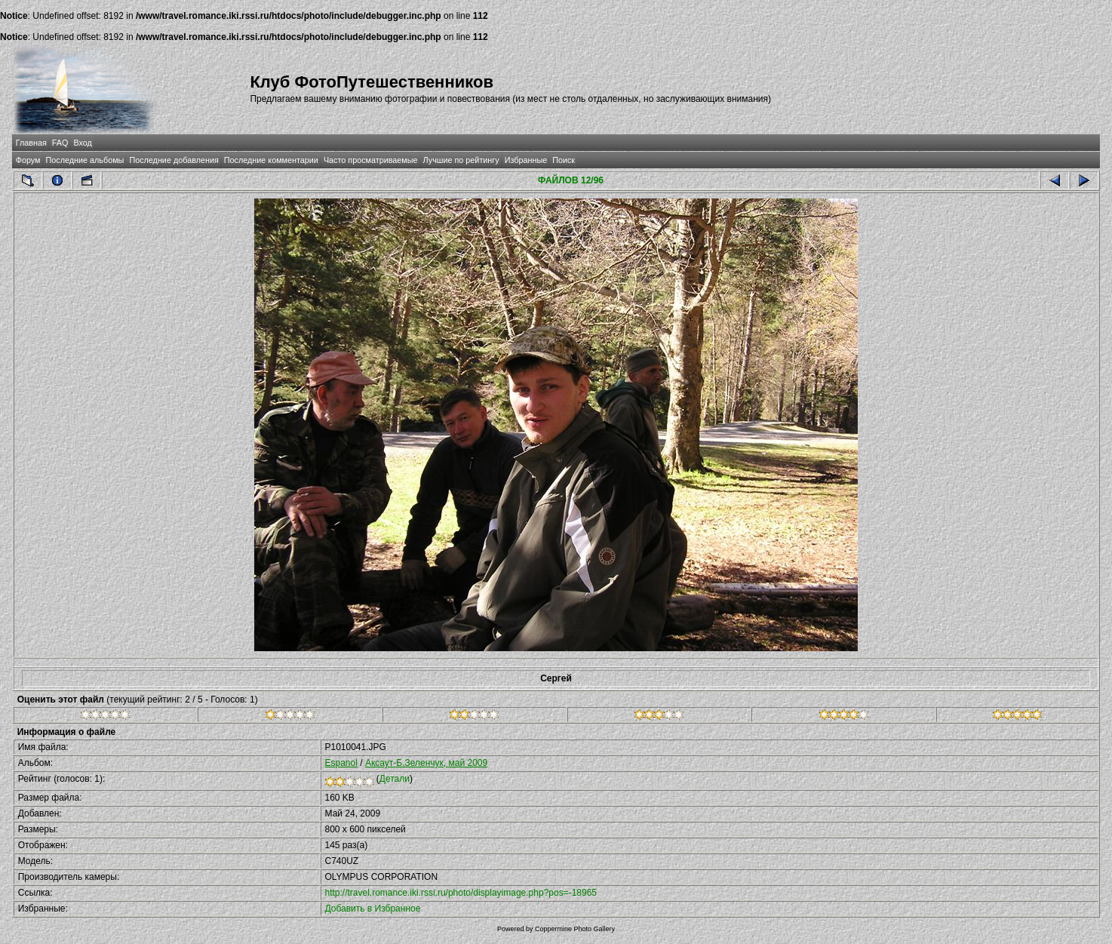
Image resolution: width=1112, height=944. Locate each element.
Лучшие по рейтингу (461, 160)
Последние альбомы (85, 160)
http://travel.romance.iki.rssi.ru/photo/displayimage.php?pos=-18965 (461, 892)
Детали (394, 778)
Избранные (526, 160)
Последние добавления (173, 160)
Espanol (341, 763)
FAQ (60, 142)
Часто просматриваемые (371, 160)
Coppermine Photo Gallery (575, 929)
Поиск (563, 160)
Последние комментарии (271, 160)
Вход (82, 142)
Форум (28, 160)
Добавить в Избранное (373, 908)
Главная (31, 142)
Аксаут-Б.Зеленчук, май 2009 (426, 763)
